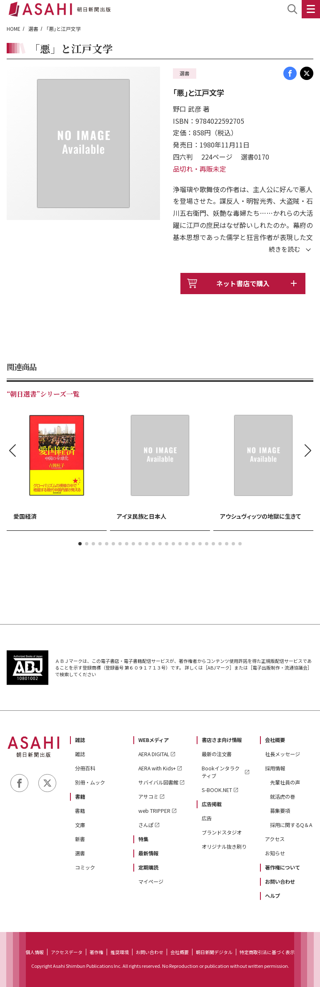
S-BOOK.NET (217, 790)
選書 (33, 28)
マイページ (150, 881)
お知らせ (275, 853)
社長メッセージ (282, 754)
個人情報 (34, 952)
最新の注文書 (217, 754)
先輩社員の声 (285, 782)
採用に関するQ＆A (291, 825)
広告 (207, 818)
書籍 (80, 796)
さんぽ (145, 825)
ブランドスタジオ (222, 832)
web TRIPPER (154, 811)
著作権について (282, 867)
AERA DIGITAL (153, 754)
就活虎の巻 (282, 796)
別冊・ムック (90, 782)
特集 (143, 839)
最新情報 (148, 853)
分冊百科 (85, 768)
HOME (13, 28)
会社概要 (275, 740)
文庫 (80, 825)
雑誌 (80, 740)
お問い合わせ (280, 881)
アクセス (275, 839)
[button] (80, 543)
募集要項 (280, 811)
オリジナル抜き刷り (224, 846)
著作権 (96, 952)
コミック (85, 867)
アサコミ (148, 796)
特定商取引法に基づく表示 (267, 952)
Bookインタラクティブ (221, 772)
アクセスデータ (66, 952)
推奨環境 (119, 952)
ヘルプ (272, 896)
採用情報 (275, 768)
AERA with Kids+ (157, 768)
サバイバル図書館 (158, 782)
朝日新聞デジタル (214, 952)
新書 (80, 839)
